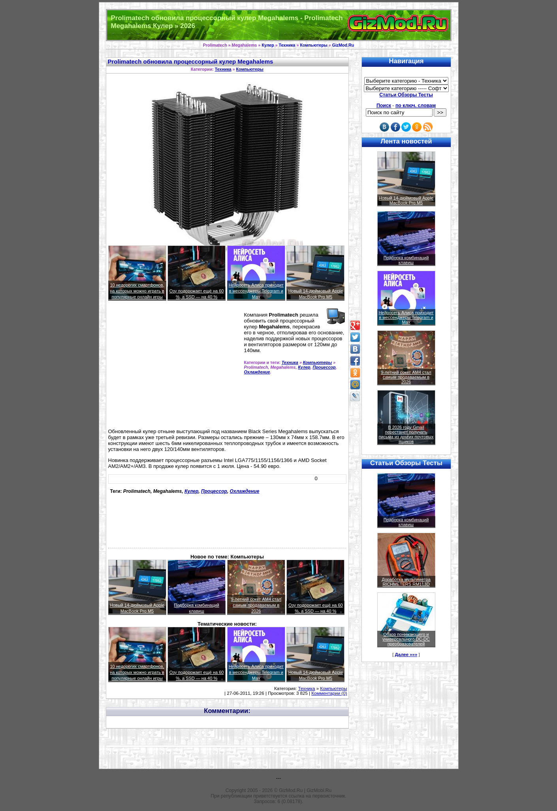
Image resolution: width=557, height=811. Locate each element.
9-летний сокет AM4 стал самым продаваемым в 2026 (256, 605)
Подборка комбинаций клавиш (406, 260)
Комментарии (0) (329, 693)
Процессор (324, 367)
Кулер (268, 45)
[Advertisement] (174, 368)
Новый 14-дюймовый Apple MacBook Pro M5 (406, 200)
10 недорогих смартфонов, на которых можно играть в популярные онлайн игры (137, 291)
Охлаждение (257, 372)
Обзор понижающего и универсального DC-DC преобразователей (406, 639)
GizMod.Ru (343, 45)
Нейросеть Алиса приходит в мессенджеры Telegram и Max (256, 291)
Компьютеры (313, 45)
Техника (287, 45)
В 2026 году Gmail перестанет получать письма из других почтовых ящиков (406, 434)
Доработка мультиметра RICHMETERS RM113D (406, 582)
